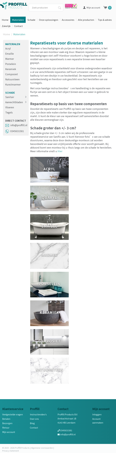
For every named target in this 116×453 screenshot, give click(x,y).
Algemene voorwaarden (42, 447)
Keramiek (10, 69)
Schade (31, 19)
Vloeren (9, 107)
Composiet (11, 74)
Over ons (34, 418)
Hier (60, 151)
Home (5, 19)
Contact (18, 26)
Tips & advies (105, 19)
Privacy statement (10, 450)
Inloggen (97, 414)
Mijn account (8, 431)
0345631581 (14, 131)
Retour (5, 427)
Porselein (10, 64)
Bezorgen (7, 423)
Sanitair (9, 97)
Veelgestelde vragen (12, 414)
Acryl (8, 48)
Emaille (9, 53)
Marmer (9, 59)
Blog (32, 423)
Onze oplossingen (48, 19)
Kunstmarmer (13, 84)
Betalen (6, 418)
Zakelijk (6, 26)
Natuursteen (12, 79)
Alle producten (86, 19)
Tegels (9, 112)
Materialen (18, 19)
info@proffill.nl (16, 125)
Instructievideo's (38, 414)
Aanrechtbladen (14, 102)
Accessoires (68, 19)
